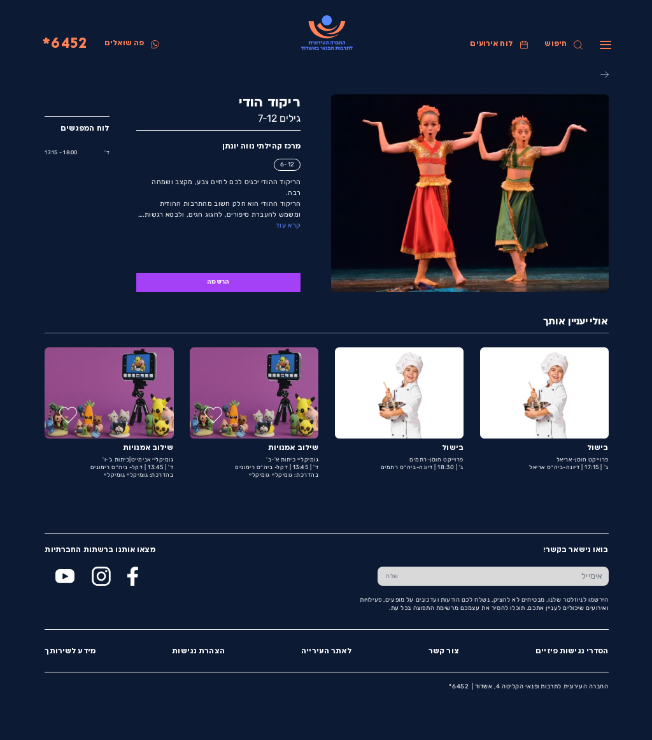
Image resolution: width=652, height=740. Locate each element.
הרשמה (217, 282)
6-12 (287, 164)
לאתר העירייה (326, 651)
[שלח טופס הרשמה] (391, 576)
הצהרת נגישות (197, 651)
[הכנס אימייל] (506, 576)
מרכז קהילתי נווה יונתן (261, 146)
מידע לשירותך (69, 651)
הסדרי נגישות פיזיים (571, 651)
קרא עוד (287, 225)
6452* (64, 44)
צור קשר (443, 651)
